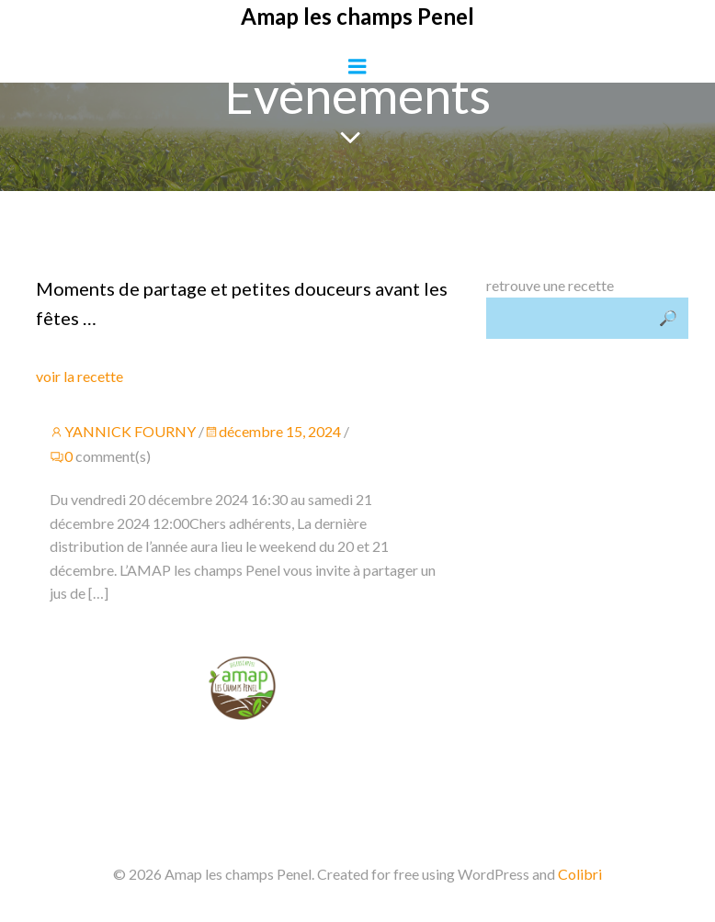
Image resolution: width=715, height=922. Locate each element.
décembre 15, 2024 (272, 431)
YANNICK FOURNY (123, 431)
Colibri (580, 874)
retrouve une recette (550, 285)
